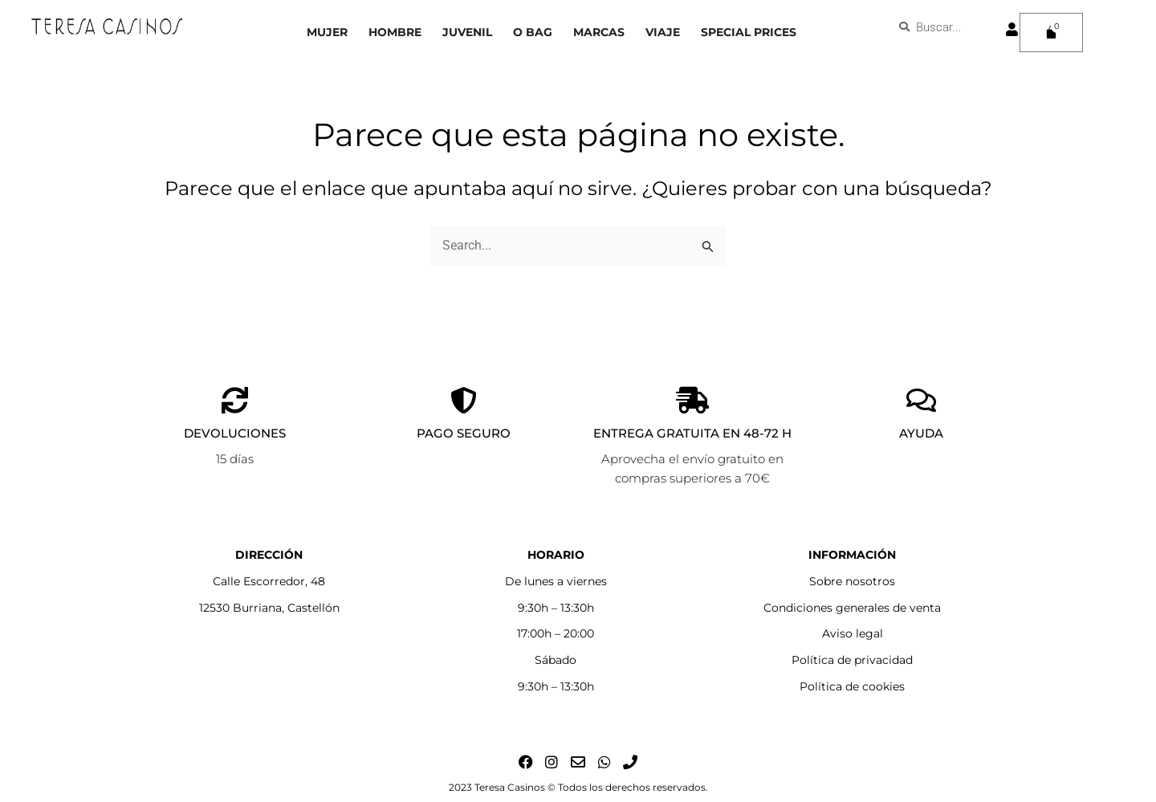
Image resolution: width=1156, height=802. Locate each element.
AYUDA (921, 433)
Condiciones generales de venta (852, 607)
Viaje (662, 32)
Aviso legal (852, 633)
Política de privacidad (852, 660)
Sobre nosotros (852, 581)
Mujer (327, 32)
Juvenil (467, 32)
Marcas (599, 32)
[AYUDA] (921, 400)
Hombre (394, 32)
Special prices (748, 32)
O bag (532, 32)
